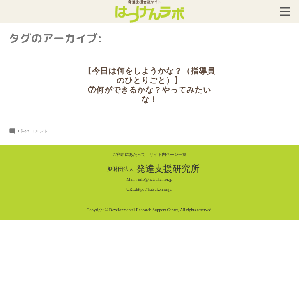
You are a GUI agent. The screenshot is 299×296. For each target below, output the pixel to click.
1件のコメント (33, 131)
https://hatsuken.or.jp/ (154, 189)
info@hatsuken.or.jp (155, 179)
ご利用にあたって (129, 154)
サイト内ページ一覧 (168, 154)
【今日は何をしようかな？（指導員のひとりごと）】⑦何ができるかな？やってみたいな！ (149, 85)
